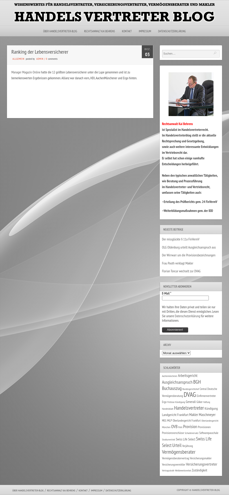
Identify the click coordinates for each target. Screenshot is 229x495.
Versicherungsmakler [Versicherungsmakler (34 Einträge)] (201, 458)
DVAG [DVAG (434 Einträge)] (190, 394)
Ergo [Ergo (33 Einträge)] (164, 402)
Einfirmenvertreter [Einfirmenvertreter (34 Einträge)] (206, 396)
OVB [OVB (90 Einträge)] (174, 426)
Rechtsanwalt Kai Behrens (99, 31)
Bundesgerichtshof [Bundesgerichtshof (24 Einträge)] (190, 389)
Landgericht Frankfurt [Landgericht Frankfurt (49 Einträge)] (175, 414)
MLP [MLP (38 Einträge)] (169, 420)
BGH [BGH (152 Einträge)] (197, 381)
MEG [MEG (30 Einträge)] (164, 420)
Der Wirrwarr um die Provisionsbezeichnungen (189, 255)
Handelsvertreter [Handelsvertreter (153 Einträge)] (189, 408)
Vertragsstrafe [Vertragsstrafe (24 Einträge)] (168, 470)
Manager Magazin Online (25, 72)
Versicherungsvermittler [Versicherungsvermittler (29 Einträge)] (173, 464)
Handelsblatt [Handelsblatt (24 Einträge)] (167, 408)
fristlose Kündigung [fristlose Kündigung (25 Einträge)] (176, 402)
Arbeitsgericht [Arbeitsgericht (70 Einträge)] (188, 375)
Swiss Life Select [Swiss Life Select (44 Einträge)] (185, 439)
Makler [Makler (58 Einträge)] (193, 414)
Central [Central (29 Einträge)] (203, 389)
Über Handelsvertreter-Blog (60, 31)
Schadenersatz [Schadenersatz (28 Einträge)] (192, 433)
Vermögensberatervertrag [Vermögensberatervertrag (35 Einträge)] (175, 458)
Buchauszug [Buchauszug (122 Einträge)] (172, 388)
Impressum (145, 31)
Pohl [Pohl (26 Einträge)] (180, 427)
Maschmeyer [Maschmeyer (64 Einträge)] (207, 414)
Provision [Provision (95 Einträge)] (190, 426)
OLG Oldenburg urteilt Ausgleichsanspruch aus (189, 247)
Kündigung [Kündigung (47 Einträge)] (211, 408)
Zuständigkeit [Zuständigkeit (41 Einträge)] (199, 470)
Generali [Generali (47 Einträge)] (191, 401)
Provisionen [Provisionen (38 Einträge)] (204, 427)
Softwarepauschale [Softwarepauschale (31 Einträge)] (208, 433)
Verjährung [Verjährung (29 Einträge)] (187, 446)
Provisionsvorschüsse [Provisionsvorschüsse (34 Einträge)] (173, 433)
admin (39, 58)
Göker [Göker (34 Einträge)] (200, 402)
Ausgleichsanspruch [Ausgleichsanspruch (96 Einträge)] (177, 382)
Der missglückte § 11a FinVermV (181, 239)
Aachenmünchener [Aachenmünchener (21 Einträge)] (169, 376)
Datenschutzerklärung (172, 31)
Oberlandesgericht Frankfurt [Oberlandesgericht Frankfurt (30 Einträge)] (187, 420)
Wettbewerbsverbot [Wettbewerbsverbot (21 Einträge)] (183, 470)
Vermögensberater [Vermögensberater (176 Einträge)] (179, 451)
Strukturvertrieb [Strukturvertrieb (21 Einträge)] (168, 439)
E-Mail (166, 293)
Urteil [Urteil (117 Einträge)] (177, 445)
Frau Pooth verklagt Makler (177, 263)
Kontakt (127, 31)
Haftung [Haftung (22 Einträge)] (206, 402)
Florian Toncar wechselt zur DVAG (181, 271)
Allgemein (18, 58)
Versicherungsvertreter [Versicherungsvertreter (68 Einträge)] (201, 464)
